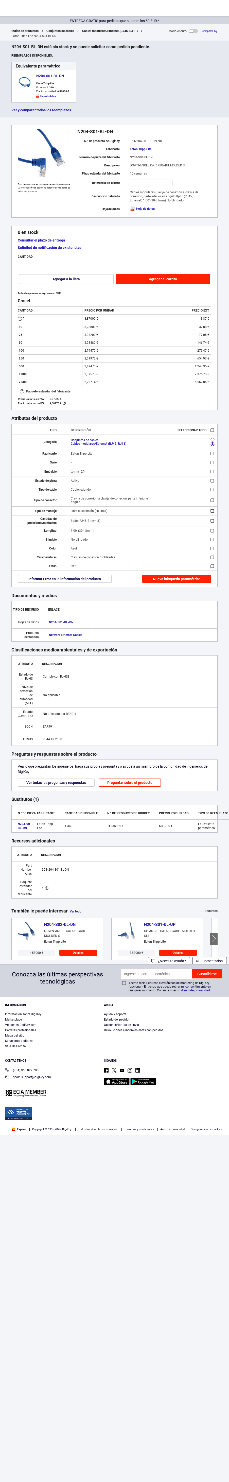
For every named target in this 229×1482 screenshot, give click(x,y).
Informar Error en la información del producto (64, 579)
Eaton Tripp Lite (140, 149)
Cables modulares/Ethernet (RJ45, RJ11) (110, 31)
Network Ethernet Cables (65, 635)
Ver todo (75, 911)
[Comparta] (210, 31)
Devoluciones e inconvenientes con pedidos (133, 1030)
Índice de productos (25, 31)
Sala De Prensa (15, 1046)
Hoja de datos (142, 209)
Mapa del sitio (14, 1035)
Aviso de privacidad (195, 990)
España (19, 1129)
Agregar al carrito (163, 279)
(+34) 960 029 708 (22, 1070)
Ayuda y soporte (115, 1014)
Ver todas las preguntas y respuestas (56, 783)
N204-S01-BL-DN (61, 622)
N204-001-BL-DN (50, 76)
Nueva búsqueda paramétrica (177, 579)
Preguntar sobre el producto (129, 783)
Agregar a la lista (66, 279)
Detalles (78, 953)
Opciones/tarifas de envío (121, 1025)
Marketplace (13, 1019)
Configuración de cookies (206, 1129)
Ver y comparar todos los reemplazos (41, 110)
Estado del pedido (116, 1019)
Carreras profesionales (20, 1030)
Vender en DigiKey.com (21, 1025)
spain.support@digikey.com (28, 1077)
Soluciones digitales (18, 1041)
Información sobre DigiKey (23, 1014)
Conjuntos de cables (60, 31)
